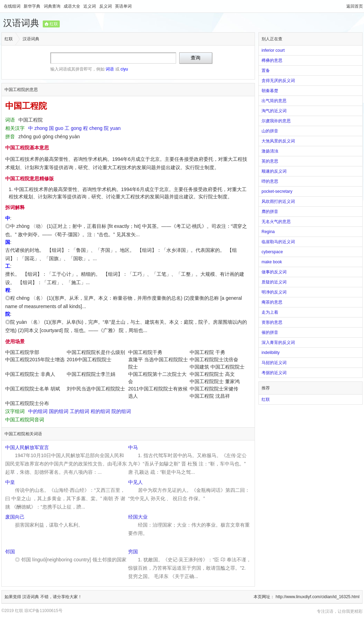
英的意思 (270, 161)
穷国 (133, 551)
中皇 (10, 482)
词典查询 (52, 6)
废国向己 (15, 517)
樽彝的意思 (272, 60)
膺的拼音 (270, 211)
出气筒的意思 (274, 100)
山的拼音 (270, 131)
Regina (268, 231)
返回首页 (354, 6)
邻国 (10, 551)
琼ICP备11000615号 (43, 610)
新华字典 (32, 6)
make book (272, 261)
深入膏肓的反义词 (278, 342)
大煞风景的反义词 (278, 141)
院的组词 (121, 411)
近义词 (90, 6)
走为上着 (270, 312)
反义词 (106, 6)
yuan (115, 128)
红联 (54, 24)
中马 (133, 447)
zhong (41, 128)
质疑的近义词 (274, 282)
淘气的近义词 (274, 110)
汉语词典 (21, 23)
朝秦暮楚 (270, 90)
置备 (266, 70)
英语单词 (123, 6)
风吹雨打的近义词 (278, 201)
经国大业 (138, 517)
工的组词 (79, 411)
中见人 (135, 482)
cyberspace (272, 251)
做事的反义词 (274, 272)
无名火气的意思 (276, 221)
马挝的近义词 (274, 362)
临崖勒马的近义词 (278, 241)
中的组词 (38, 411)
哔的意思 (270, 181)
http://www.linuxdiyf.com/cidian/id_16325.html (317, 596)
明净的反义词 (274, 292)
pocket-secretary (277, 191)
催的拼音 (270, 332)
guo (59, 128)
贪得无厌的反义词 (278, 80)
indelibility (271, 352)
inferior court (273, 50)
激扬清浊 (270, 151)
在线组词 (13, 6)
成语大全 (72, 6)
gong (76, 128)
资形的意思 (272, 322)
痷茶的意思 (272, 302)
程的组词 (100, 411)
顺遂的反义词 (274, 171)
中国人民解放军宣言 (27, 447)
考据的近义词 (274, 372)
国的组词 (58, 411)
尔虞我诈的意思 (276, 120)
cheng (95, 128)
